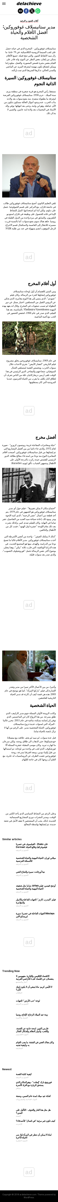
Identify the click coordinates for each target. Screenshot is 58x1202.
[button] (4, 4)
